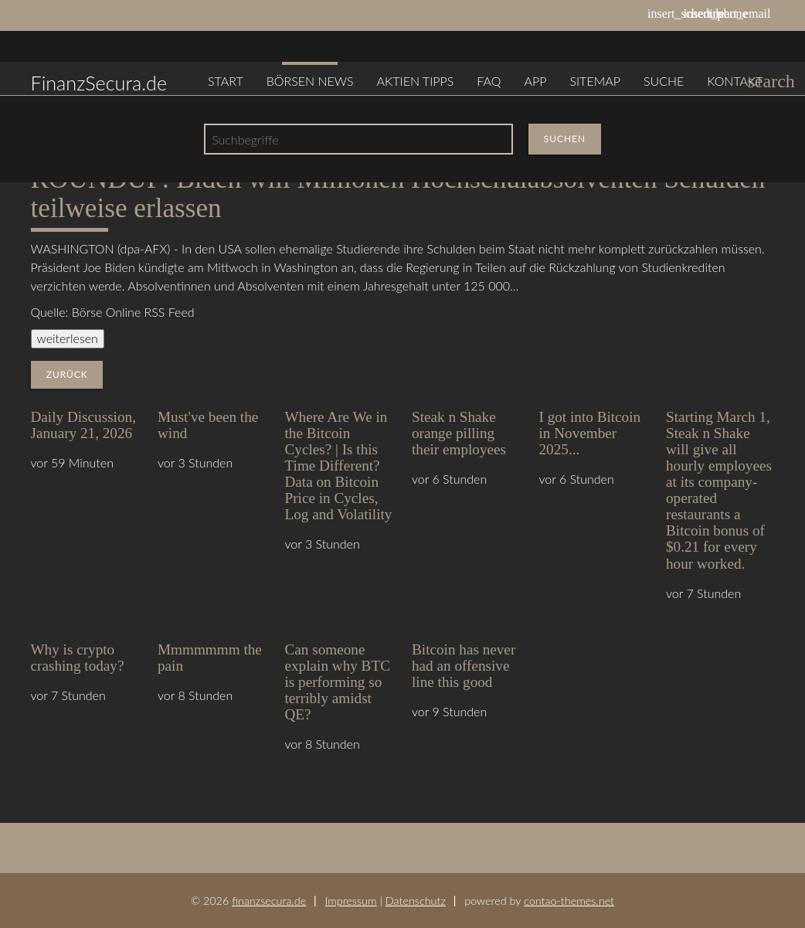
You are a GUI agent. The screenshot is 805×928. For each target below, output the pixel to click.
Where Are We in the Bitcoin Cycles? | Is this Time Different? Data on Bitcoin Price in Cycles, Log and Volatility (338, 466)
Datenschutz (416, 900)
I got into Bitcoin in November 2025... (590, 433)
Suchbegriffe (245, 139)
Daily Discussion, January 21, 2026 (83, 425)
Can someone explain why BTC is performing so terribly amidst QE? (337, 681)
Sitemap (594, 80)
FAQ (489, 80)
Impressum (351, 900)
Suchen (565, 138)
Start (225, 80)
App (535, 80)
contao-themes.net (569, 900)
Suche (664, 80)
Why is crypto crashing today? (77, 657)
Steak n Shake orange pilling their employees (459, 433)
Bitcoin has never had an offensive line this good (463, 665)
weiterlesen (67, 338)
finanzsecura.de (269, 900)
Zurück (67, 374)
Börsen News (310, 80)
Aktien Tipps (415, 80)
